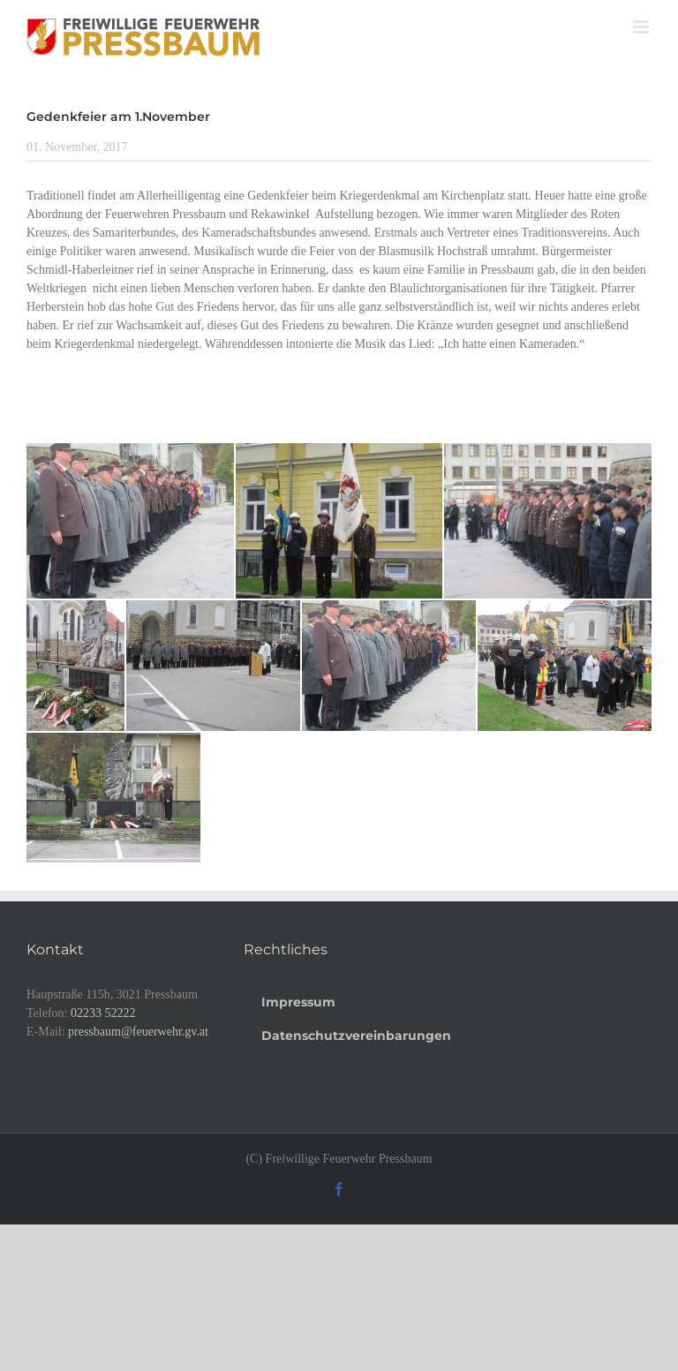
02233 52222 (103, 1013)
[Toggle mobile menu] (642, 27)
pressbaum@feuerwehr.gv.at (138, 1031)
